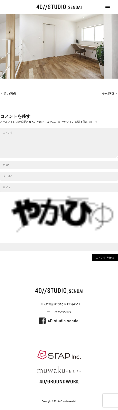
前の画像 (8, 94)
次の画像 (110, 94)
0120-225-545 (63, 312)
